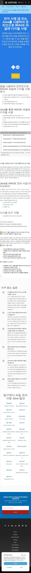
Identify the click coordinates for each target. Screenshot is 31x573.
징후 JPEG (9, 422)
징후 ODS (22, 429)
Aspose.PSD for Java (17, 170)
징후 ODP (9, 429)
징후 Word (9, 470)
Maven (9, 204)
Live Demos (15, 545)
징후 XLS (22, 470)
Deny (21, 567)
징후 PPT (9, 453)
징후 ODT (8, 437)
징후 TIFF (22, 461)
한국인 (21, 2)
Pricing (15, 539)
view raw (28, 152)
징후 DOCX (9, 410)
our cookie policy (19, 560)
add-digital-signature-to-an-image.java (11, 152)
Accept (15, 563)
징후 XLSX (9, 476)
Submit (15, 512)
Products (15, 534)
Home (15, 532)
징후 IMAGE (22, 416)
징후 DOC (22, 403)
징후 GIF (9, 416)
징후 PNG (9, 446)
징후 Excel (22, 410)
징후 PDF (22, 437)
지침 (8, 206)
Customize (9, 567)
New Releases (15, 537)
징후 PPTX (22, 453)
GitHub (7, 155)
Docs (15, 542)
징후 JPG (22, 422)
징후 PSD (8, 461)
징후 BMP (9, 403)
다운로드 (15, 76)
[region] (15, 142)
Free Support (15, 547)
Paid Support (15, 550)
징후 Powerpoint (22, 446)
